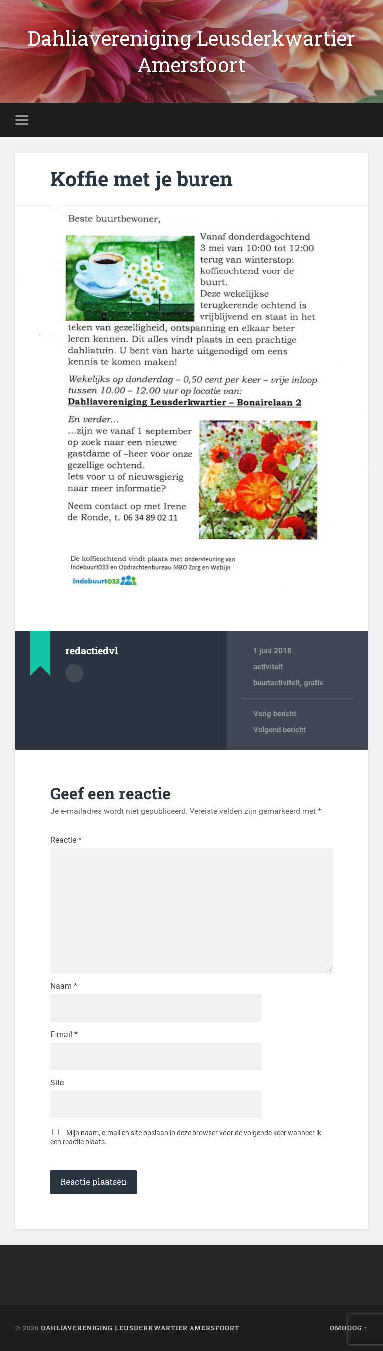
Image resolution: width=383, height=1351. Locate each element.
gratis (313, 682)
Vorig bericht (274, 713)
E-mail (64, 1035)
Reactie (66, 840)
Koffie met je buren (141, 178)
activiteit (268, 666)
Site (57, 1083)
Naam (63, 986)
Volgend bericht (279, 729)
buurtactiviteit (276, 682)
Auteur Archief (74, 673)
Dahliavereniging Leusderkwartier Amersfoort (191, 51)
